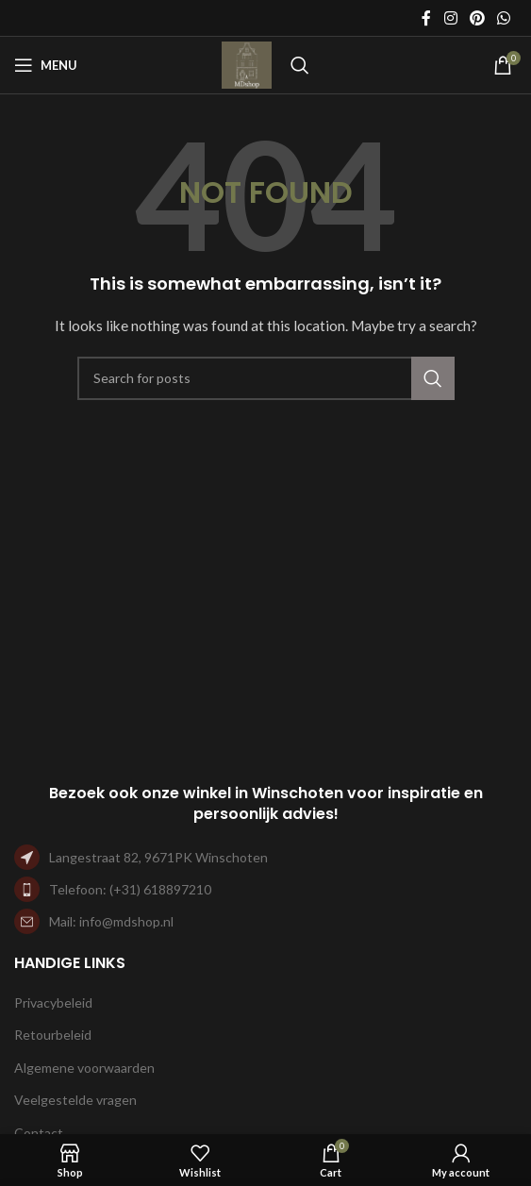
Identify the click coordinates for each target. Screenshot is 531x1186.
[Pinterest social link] (476, 18)
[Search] (300, 65)
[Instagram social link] (450, 18)
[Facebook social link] (426, 18)
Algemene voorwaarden (84, 1068)
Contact (38, 1133)
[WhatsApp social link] (504, 18)
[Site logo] (247, 64)
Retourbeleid (52, 1035)
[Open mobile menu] (46, 65)
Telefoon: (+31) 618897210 (130, 889)
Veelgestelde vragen (75, 1100)
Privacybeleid (53, 1002)
